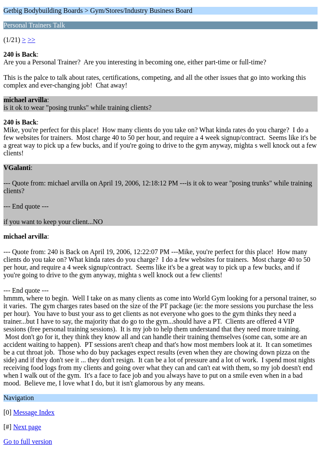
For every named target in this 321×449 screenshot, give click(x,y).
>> (31, 39)
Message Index (34, 412)
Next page (27, 427)
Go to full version (27, 441)
